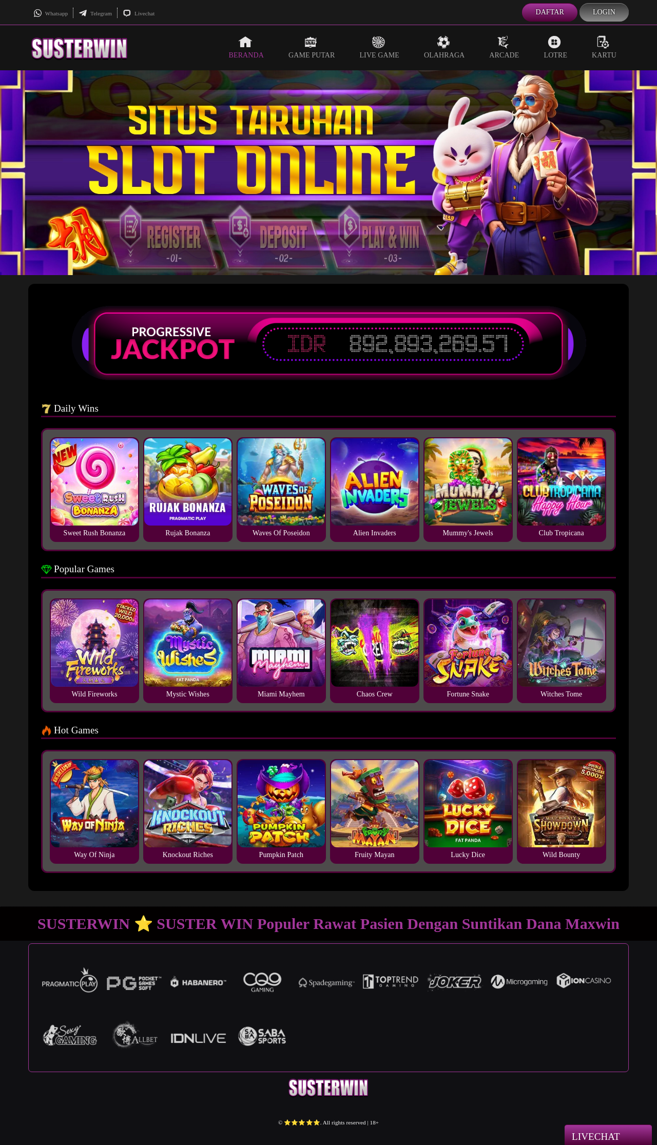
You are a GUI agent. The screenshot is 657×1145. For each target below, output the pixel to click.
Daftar (549, 12)
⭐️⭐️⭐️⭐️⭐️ (302, 1122)
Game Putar (311, 47)
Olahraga (444, 47)
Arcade (504, 47)
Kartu (604, 47)
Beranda (246, 47)
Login (604, 12)
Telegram (95, 13)
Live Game (379, 47)
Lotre (556, 47)
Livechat (138, 13)
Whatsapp (50, 13)
